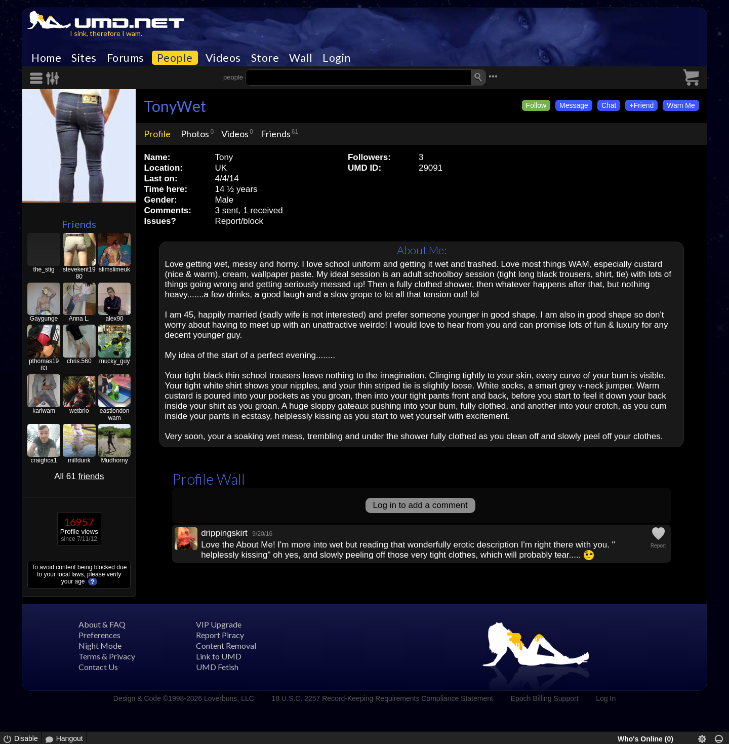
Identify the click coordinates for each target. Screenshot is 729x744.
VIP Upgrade (218, 624)
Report (658, 546)
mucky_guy (114, 361)
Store (265, 57)
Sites (84, 57)
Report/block (239, 221)
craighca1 (44, 460)
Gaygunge (44, 318)
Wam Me (681, 105)
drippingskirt (224, 533)
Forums (125, 57)
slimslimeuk (114, 269)
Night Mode (100, 645)
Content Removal (226, 645)
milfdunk (79, 460)
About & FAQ (102, 624)
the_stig (44, 269)
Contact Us (98, 667)
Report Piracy (220, 635)
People (175, 57)
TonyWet (175, 106)
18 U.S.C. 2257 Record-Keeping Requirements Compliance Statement (382, 698)
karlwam (43, 410)
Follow (536, 105)
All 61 (79, 476)
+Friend (641, 105)
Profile (157, 133)
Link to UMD (218, 656)
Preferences (99, 635)
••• (493, 76)
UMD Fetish (217, 667)
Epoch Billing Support (545, 698)
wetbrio (79, 410)
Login (336, 57)
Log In (606, 698)
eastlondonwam (115, 414)
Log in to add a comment (420, 505)
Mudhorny (114, 460)
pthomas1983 (44, 365)
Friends (79, 224)
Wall (300, 57)
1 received (262, 210)
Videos (223, 57)
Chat (609, 105)
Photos (195, 133)
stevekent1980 (79, 273)
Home (46, 57)
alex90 (114, 318)
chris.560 (79, 361)
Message (573, 105)
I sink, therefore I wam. (106, 33)
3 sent (226, 210)
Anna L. (79, 318)
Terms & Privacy (106, 656)
